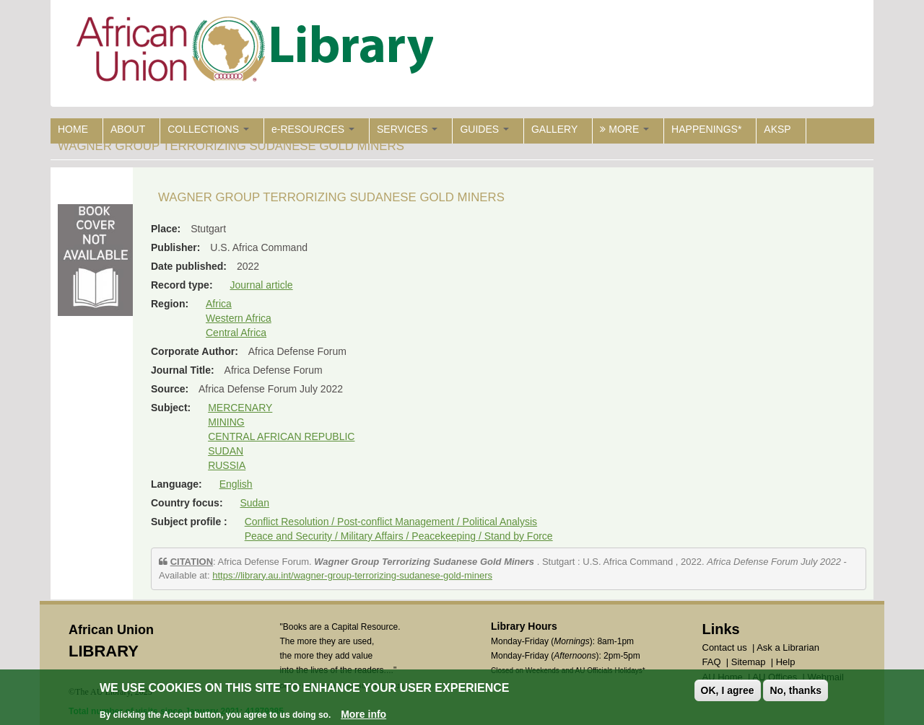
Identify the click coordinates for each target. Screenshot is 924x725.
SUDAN (225, 451)
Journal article (261, 285)
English (236, 484)
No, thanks (795, 690)
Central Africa (236, 332)
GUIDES (484, 129)
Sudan (254, 503)
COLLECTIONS (208, 129)
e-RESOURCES (312, 129)
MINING (226, 422)
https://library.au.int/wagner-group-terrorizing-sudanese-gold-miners (352, 575)
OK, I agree (727, 690)
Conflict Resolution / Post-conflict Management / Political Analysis (391, 521)
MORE (624, 129)
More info (363, 714)
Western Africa (238, 318)
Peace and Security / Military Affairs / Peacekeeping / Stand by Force (399, 536)
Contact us (724, 647)
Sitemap (748, 661)
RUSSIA (226, 465)
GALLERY (554, 129)
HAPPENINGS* (706, 129)
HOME (73, 129)
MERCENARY (240, 407)
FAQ (711, 661)
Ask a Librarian (788, 647)
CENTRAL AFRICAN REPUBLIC (281, 436)
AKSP (777, 129)
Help (786, 661)
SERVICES (407, 129)
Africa (219, 303)
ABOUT (127, 129)
